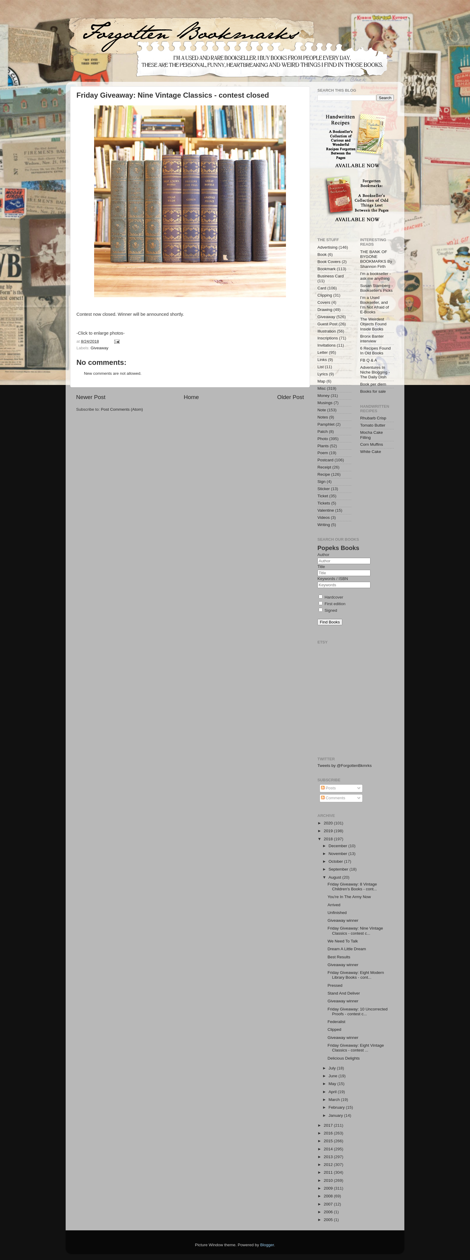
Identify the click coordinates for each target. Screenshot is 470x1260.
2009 (329, 1188)
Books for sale (373, 391)
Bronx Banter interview (372, 338)
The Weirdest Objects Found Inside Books (373, 324)
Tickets (323, 503)
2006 (329, 1212)
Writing (323, 524)
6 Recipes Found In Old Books (375, 350)
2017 (329, 1125)
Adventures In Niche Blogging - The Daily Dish (375, 372)
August (335, 877)
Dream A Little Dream (347, 949)
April (333, 1092)
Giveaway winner (343, 920)
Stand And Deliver (344, 993)
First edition (332, 604)
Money (323, 395)
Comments (333, 798)
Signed (328, 610)
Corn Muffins (371, 444)
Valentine (325, 510)
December (338, 846)
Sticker (323, 489)
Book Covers (329, 261)
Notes (322, 417)
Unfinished (337, 912)
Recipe (323, 474)
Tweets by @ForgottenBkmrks (344, 765)
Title (321, 566)
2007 (329, 1204)
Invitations (326, 345)
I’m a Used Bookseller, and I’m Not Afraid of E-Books (374, 305)
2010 (329, 1180)
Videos (323, 517)
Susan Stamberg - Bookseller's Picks (376, 288)
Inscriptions (327, 338)
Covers (323, 302)
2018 (329, 839)
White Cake (370, 451)
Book (322, 254)
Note (321, 410)
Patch (322, 431)
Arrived (334, 905)
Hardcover (331, 597)
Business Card (330, 276)
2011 (329, 1172)
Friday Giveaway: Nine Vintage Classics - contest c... (355, 930)
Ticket (322, 496)
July (333, 1068)
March (335, 1099)
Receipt (324, 467)
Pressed (335, 985)
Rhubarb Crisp (373, 418)
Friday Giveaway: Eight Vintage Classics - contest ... (356, 1047)
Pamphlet (326, 424)
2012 (329, 1164)
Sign (321, 481)
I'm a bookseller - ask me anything (375, 276)
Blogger (267, 1245)
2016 (329, 1133)
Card (321, 288)
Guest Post (327, 324)
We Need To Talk (343, 941)
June (333, 1076)
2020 (329, 823)
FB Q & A (368, 360)
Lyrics (322, 374)
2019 (329, 831)
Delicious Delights (344, 1058)
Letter (322, 352)
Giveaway (99, 348)
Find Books (330, 622)
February (337, 1107)
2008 (329, 1196)
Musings (324, 403)
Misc (321, 388)
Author (323, 554)
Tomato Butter (372, 425)
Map (321, 381)
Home (191, 397)
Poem (322, 453)
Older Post (290, 397)
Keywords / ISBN (332, 578)
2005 (329, 1219)
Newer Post (91, 397)
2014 (329, 1149)
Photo (322, 438)
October (336, 861)
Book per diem (373, 384)
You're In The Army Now (349, 897)
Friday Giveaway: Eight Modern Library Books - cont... (356, 975)
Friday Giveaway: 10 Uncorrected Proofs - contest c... (358, 1011)
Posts (328, 788)
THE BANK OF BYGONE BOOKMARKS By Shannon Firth (376, 259)
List (320, 367)
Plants (323, 446)
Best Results (339, 957)
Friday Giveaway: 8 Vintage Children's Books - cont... (352, 886)
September (339, 869)
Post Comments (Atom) (122, 409)
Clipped (334, 1029)
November (338, 853)
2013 (329, 1157)
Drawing (324, 309)
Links (322, 359)
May (333, 1083)
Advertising (327, 247)
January (336, 1115)
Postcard (325, 460)
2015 (329, 1141)
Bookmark (326, 269)
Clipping (324, 295)
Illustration (326, 331)
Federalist (336, 1021)
